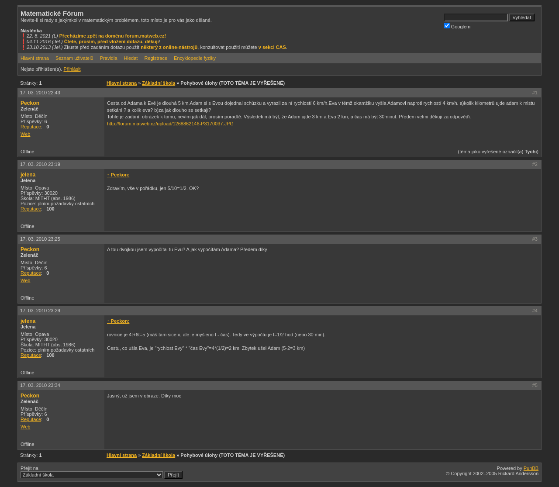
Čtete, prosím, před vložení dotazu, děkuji (111, 41)
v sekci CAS (272, 47)
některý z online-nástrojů (169, 47)
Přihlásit (71, 69)
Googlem (457, 26)
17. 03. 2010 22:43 (40, 92)
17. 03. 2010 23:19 (40, 164)
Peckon (30, 103)
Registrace (155, 58)
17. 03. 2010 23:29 (40, 310)
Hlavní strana (35, 58)
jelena (28, 175)
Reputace (31, 126)
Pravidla (108, 58)
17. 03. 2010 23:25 (40, 239)
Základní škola (158, 83)
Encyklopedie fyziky (195, 58)
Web (25, 134)
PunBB (531, 468)
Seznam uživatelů (74, 58)
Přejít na (102, 472)
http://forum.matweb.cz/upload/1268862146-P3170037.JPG (170, 123)
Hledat (131, 58)
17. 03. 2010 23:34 (40, 385)
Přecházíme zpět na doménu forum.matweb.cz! (112, 35)
